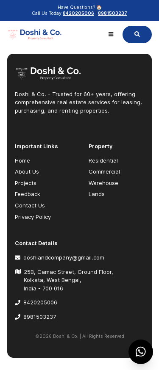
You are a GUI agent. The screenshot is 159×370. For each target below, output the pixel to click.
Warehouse (103, 182)
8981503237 (112, 13)
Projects (25, 182)
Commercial (104, 171)
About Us (27, 171)
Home (22, 160)
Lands (97, 194)
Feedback (27, 194)
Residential (103, 160)
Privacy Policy (33, 216)
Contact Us (30, 205)
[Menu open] (111, 34)
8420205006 (78, 13)
